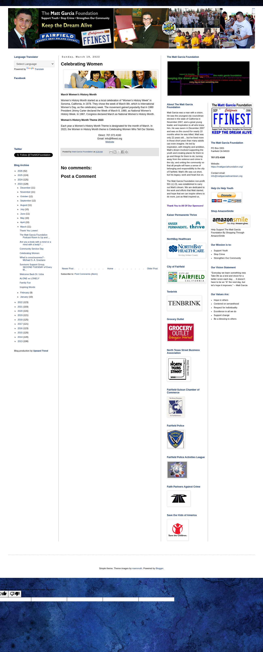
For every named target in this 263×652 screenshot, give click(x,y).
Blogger (159, 568)
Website (109, 142)
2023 (20, 184)
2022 (20, 302)
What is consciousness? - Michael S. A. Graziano (32, 258)
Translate (35, 69)
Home (110, 268)
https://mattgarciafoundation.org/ (227, 166)
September (26, 200)
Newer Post (67, 268)
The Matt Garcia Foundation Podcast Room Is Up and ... (35, 236)
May (22, 218)
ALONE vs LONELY (29, 278)
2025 (20, 175)
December (25, 187)
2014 (20, 337)
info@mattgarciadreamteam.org (226, 176)
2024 (20, 179)
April (22, 222)
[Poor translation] (14, 594)
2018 (20, 319)
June (23, 214)
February (25, 292)
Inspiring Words (27, 287)
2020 (20, 311)
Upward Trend (40, 351)
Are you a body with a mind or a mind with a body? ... (35, 243)
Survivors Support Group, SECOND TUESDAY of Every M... (36, 267)
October (24, 196)
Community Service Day (31, 249)
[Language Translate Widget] (34, 64)
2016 (20, 328)
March (23, 226)
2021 (20, 306)
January (24, 297)
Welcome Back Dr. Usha (32, 274)
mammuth (137, 568)
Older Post (152, 268)
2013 (20, 341)
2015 (20, 332)
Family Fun (25, 282)
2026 (20, 171)
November (25, 192)
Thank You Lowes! (29, 230)
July (22, 209)
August (24, 205)
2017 (20, 324)
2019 (20, 315)
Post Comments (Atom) (86, 274)
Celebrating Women (29, 253)
